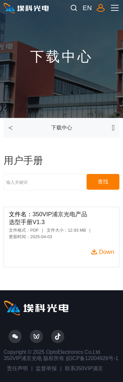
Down (106, 252)
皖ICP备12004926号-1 (91, 358)
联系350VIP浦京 (84, 368)
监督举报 (46, 368)
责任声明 (17, 368)
